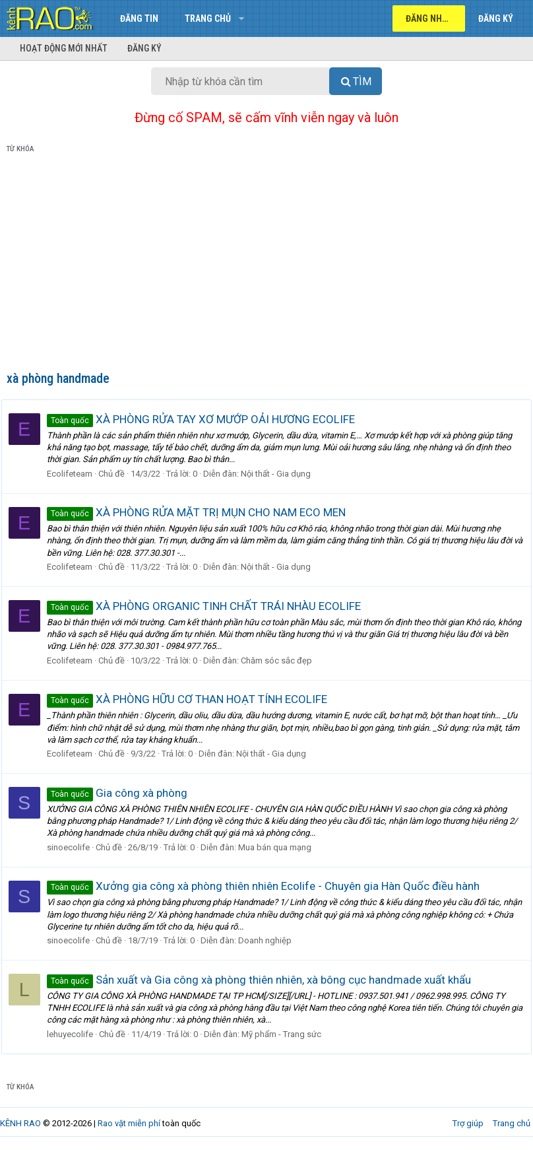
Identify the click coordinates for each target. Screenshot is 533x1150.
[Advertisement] (266, 264)
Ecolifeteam (75, 474)
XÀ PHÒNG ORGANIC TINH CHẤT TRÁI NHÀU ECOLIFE (209, 606)
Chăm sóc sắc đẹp (281, 660)
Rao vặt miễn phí (129, 1123)
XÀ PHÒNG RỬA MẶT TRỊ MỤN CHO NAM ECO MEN (201, 512)
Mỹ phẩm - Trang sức (287, 1034)
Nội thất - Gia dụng (281, 474)
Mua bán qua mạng (280, 847)
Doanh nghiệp (270, 940)
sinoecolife (73, 847)
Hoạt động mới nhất (64, 48)
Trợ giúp (468, 1123)
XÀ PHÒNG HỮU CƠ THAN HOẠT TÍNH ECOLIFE (192, 699)
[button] (241, 18)
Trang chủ (208, 18)
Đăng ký (144, 48)
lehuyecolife (75, 1034)
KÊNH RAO (20, 1123)
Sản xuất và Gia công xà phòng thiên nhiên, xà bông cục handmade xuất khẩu (264, 979)
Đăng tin (139, 18)
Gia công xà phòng (122, 792)
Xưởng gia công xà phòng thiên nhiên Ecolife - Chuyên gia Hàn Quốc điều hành (268, 886)
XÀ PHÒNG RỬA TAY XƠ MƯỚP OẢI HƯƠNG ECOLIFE (206, 419)
